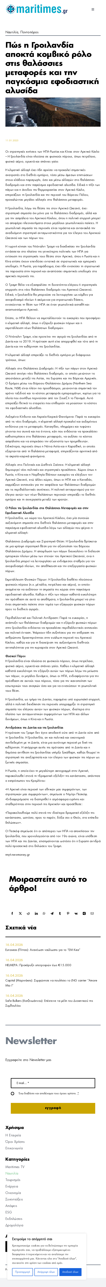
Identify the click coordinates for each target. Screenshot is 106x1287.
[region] (46, 1256)
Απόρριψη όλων (46, 1272)
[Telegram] (52, 913)
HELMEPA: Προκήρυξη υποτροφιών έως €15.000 (38, 965)
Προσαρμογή (22, 1272)
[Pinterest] (68, 913)
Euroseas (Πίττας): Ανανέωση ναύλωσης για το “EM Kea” (42, 950)
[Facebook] (12, 913)
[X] (20, 913)
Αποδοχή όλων (70, 1272)
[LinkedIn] (36, 913)
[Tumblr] (60, 913)
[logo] (36, 5)
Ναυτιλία (11, 32)
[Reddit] (28, 913)
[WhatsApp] (44, 913)
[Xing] (84, 913)
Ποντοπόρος (29, 32)
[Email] (92, 913)
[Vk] (76, 913)
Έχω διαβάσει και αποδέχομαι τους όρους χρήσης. (49, 1093)
